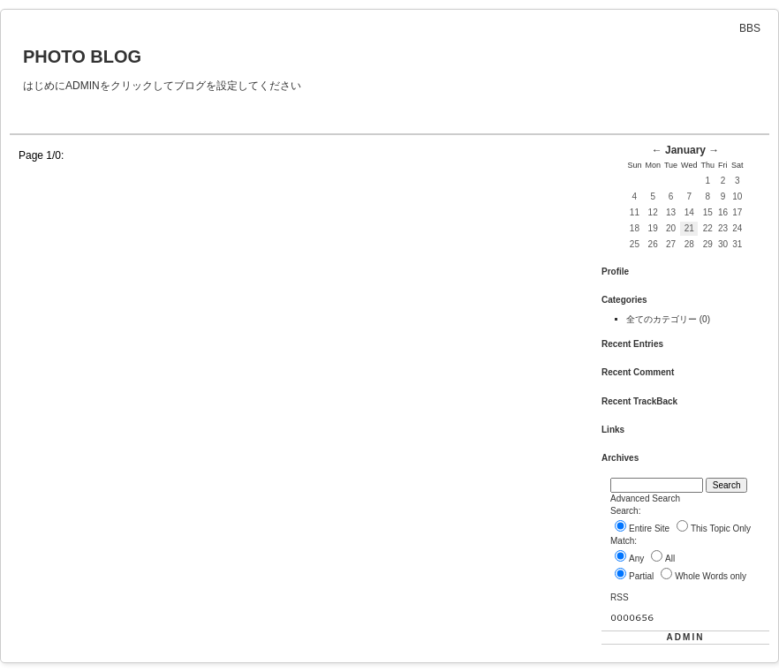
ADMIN (686, 637)
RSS (619, 597)
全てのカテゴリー (663, 319)
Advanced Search (645, 498)
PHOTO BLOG (82, 56)
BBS (749, 28)
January (685, 150)
